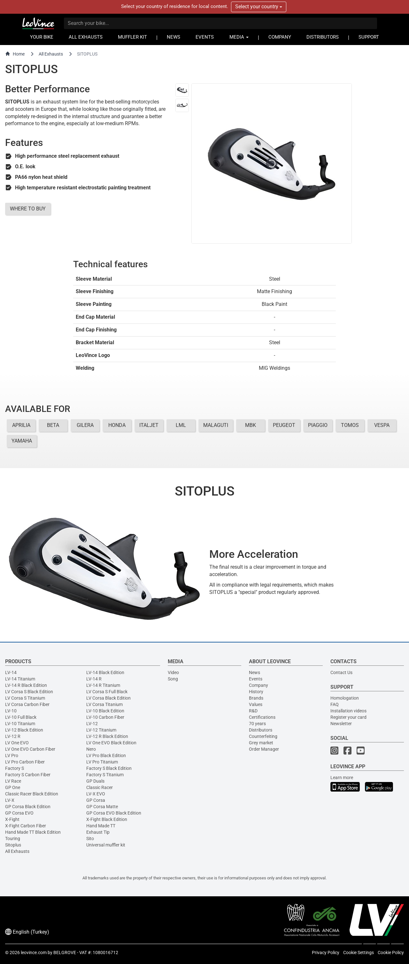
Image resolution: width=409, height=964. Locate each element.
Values (255, 704)
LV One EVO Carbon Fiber (30, 749)
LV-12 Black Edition (24, 729)
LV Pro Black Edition (106, 755)
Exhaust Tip (98, 832)
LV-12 (92, 723)
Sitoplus (13, 844)
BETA (53, 425)
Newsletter (341, 723)
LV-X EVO (95, 793)
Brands (256, 698)
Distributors (260, 729)
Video (173, 672)
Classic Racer (99, 787)
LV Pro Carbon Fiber (25, 761)
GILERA (85, 425)
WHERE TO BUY (28, 209)
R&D (253, 710)
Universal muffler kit (105, 844)
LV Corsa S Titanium (25, 698)
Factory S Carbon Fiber (27, 774)
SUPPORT (369, 37)
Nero (91, 749)
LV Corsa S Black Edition (29, 691)
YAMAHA (22, 441)
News (254, 672)
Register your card (348, 717)
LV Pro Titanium (102, 761)
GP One (12, 787)
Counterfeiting (263, 736)
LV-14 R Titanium (103, 685)
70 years (257, 723)
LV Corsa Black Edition (108, 698)
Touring (12, 838)
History (256, 691)
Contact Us (341, 672)
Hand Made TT (100, 825)
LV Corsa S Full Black (106, 691)
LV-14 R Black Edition (26, 685)
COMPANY (279, 37)
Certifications (262, 717)
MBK (250, 425)
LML (181, 425)
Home (15, 54)
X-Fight (12, 819)
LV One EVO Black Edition (111, 742)
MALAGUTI (215, 425)
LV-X (9, 800)
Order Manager (264, 749)
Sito (90, 838)
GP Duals (95, 781)
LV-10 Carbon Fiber (105, 717)
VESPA (382, 425)
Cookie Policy (391, 952)
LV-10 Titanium (20, 723)
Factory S (14, 768)
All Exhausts (51, 54)
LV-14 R (94, 678)
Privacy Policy (325, 952)
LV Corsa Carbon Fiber (27, 704)
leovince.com (34, 952)
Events (255, 678)
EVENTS (205, 37)
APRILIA (21, 425)
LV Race (13, 781)
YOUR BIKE (41, 37)
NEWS (173, 37)
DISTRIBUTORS (322, 37)
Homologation (344, 698)
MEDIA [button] (239, 37)
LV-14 (11, 672)
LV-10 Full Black (20, 717)
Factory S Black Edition (109, 768)
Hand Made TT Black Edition (33, 832)
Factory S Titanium (105, 774)
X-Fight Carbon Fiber (25, 825)
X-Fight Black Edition (106, 819)
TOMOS (350, 425)
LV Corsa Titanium (104, 704)
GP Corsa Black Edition (27, 806)
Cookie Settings (358, 952)
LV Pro (11, 755)
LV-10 (11, 710)
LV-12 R (12, 736)
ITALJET (148, 425)
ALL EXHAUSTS (86, 37)
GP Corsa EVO (19, 813)
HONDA (117, 425)
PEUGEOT (284, 425)
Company (258, 685)
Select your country (258, 7)
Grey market (261, 742)
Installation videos (348, 710)
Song (173, 678)
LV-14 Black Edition (105, 672)
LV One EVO (17, 742)
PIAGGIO (318, 425)
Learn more (341, 777)
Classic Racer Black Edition (31, 793)
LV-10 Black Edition (105, 710)
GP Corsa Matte (102, 806)
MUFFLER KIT (132, 37)
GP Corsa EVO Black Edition (113, 813)
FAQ (334, 704)
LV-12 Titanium (101, 729)
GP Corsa (95, 800)
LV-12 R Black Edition (107, 736)
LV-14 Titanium (20, 678)
